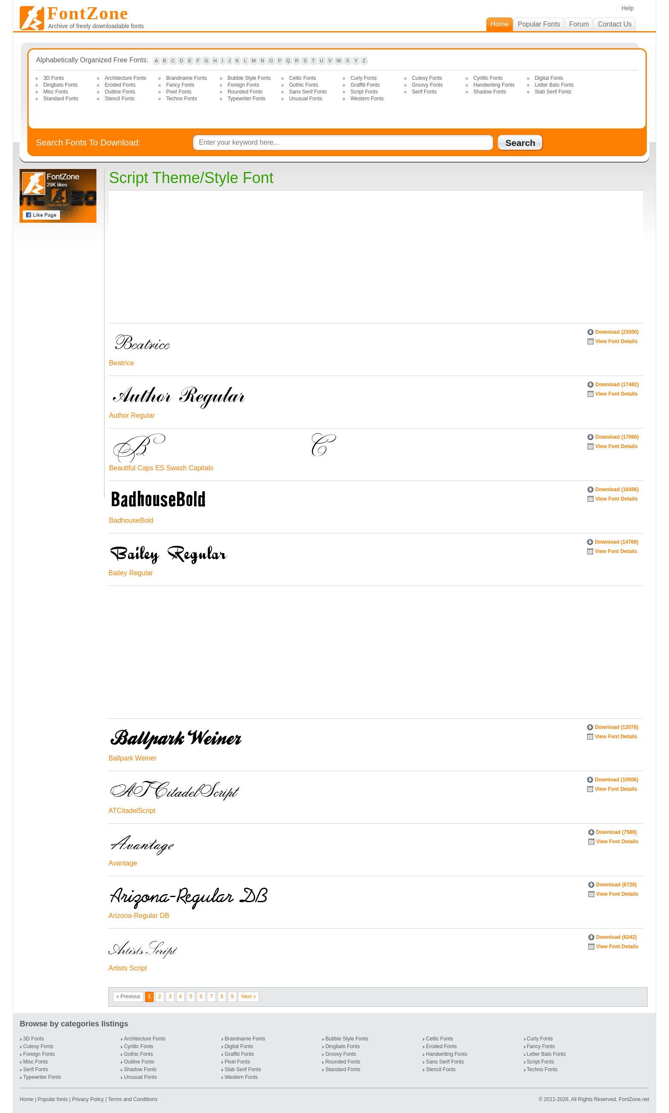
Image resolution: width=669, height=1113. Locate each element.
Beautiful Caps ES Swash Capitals (161, 468)
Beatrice (121, 363)
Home (27, 1099)
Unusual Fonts (305, 99)
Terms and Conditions (132, 1099)
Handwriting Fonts (494, 85)
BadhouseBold (131, 520)
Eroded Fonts (120, 85)
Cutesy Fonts (427, 78)
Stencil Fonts (119, 99)
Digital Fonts (549, 78)
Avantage (122, 863)
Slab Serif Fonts (553, 92)
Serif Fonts (424, 92)
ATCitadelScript (131, 810)
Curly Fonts (363, 78)
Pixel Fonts (178, 92)
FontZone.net (634, 1099)
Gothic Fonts (303, 85)
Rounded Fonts (244, 92)
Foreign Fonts (243, 85)
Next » (248, 996)
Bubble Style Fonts (249, 78)
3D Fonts (53, 78)
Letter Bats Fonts (554, 85)
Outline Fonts (120, 92)
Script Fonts (364, 92)
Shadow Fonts (489, 92)
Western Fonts (367, 99)
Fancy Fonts (180, 85)
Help (628, 8)
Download (617, 332)
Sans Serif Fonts (308, 92)
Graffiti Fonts (364, 85)
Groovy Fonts (427, 85)
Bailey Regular (130, 573)
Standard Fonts (60, 99)
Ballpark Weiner (132, 758)
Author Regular (132, 415)
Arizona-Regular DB (138, 915)
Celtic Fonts (302, 78)
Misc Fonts (55, 92)
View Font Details (616, 341)
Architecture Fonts (125, 78)
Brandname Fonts (186, 78)
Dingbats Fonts (60, 85)
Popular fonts (53, 1099)
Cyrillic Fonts (488, 78)
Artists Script (127, 968)
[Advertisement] (60, 360)
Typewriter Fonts (246, 99)
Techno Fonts (181, 99)
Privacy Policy (88, 1099)
